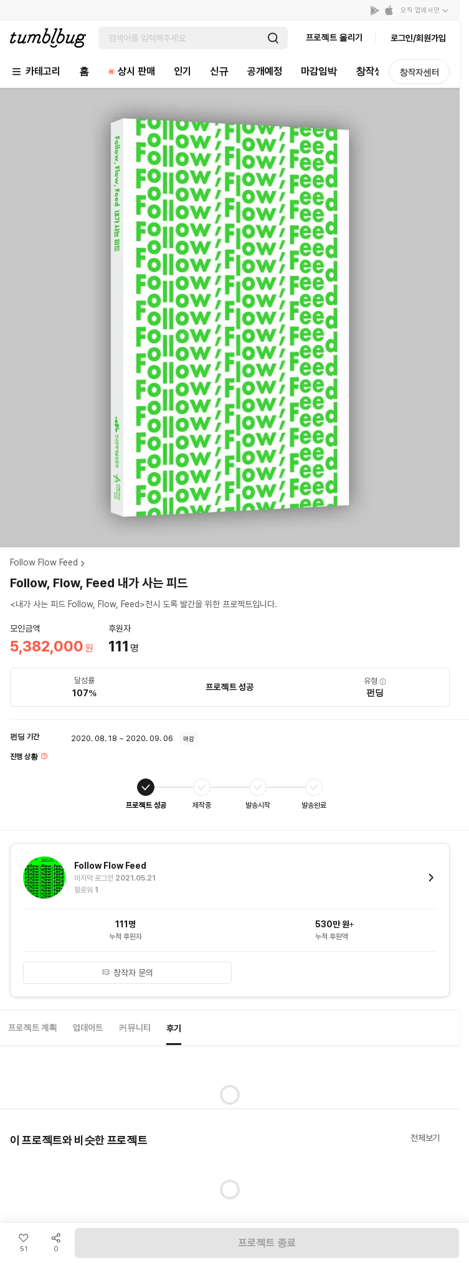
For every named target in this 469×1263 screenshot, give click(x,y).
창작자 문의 (127, 973)
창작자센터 (419, 72)
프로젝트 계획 (32, 1028)
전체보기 (425, 1138)
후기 (173, 1028)
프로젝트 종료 (267, 1243)
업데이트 (88, 1028)
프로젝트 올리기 (334, 37)
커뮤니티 (134, 1028)
